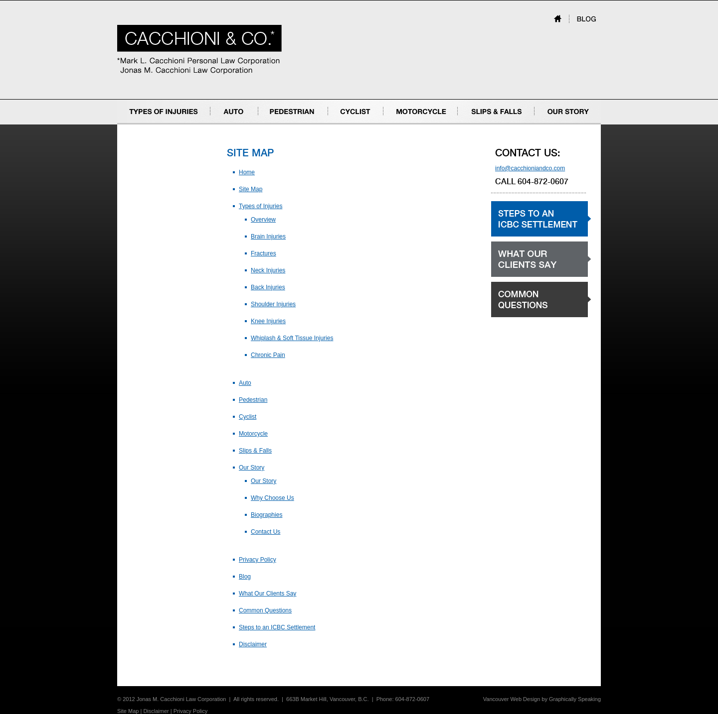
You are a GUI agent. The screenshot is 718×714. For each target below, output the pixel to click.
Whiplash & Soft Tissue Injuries (292, 338)
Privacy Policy (257, 559)
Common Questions (265, 610)
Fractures (263, 253)
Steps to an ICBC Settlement (277, 627)
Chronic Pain (268, 355)
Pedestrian (253, 399)
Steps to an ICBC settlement (528, 236)
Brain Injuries (268, 236)
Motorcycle (253, 433)
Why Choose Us (272, 497)
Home (247, 172)
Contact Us (265, 531)
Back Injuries (268, 287)
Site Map (250, 189)
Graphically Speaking (575, 699)
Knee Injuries (268, 321)
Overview (263, 219)
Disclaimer (253, 644)
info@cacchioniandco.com (530, 168)
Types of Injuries (260, 206)
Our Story (251, 467)
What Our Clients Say (267, 593)
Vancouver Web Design (511, 699)
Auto (245, 382)
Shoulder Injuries (273, 304)
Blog (245, 576)
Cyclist (247, 416)
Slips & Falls (255, 450)
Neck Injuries (268, 270)
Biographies (266, 514)
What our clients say (518, 276)
